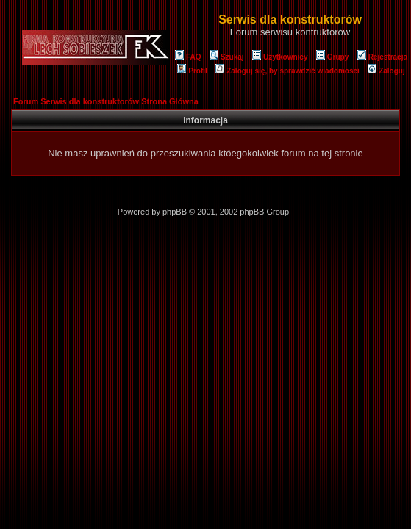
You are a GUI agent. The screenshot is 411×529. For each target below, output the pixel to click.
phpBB (174, 211)
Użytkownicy (280, 57)
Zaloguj (386, 71)
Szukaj (227, 57)
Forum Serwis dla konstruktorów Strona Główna (106, 101)
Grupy (332, 57)
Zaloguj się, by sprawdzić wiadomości (287, 71)
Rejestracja (382, 57)
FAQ (188, 57)
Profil (192, 71)
